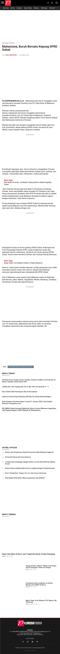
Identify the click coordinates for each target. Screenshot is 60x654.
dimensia (33, 650)
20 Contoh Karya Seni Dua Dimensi (18, 457)
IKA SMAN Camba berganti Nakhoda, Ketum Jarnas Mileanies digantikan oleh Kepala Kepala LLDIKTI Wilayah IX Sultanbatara (29, 409)
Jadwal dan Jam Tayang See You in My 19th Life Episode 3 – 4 (25, 387)
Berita (12, 43)
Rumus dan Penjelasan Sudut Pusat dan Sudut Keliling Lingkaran (29, 452)
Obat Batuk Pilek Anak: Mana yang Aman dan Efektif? (25, 478)
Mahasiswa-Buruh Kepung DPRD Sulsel (20, 367)
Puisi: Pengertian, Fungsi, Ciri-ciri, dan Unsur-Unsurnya (25, 473)
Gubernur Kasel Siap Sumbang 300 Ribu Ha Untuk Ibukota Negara (26, 397)
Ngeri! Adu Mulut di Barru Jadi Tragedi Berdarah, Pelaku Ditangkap (28, 554)
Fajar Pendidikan (11, 55)
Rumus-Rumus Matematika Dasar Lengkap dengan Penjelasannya (29, 468)
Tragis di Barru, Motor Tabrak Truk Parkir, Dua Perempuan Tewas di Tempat (41, 567)
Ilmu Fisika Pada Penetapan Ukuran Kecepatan (19, 392)
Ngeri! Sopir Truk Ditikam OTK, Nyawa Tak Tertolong (41, 601)
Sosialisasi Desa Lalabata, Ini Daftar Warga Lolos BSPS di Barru (39, 584)
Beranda (5, 43)
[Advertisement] (30, 25)
